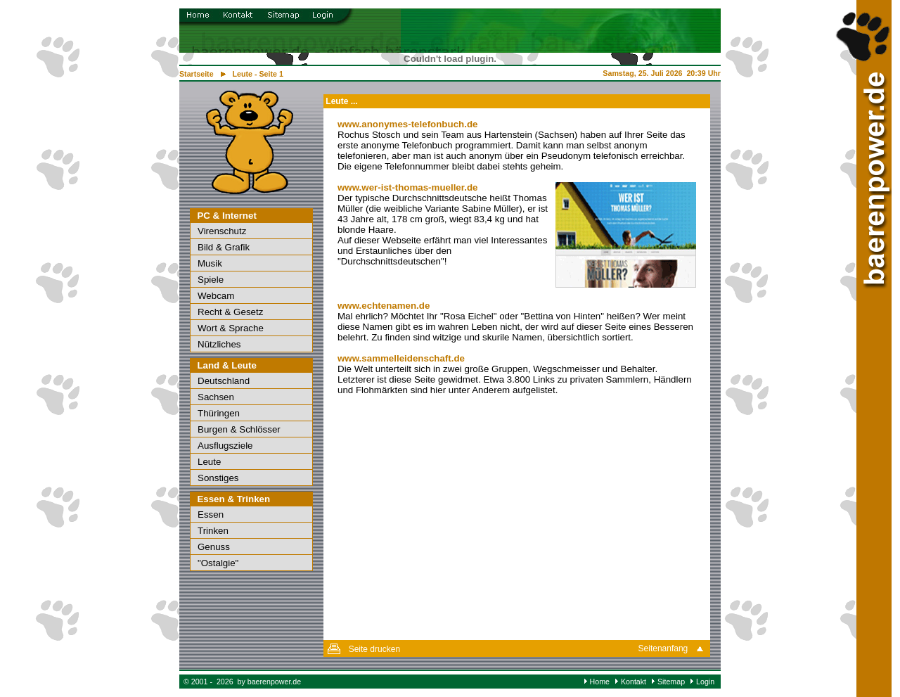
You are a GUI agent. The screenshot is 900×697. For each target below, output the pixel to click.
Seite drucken (374, 649)
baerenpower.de (274, 681)
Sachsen (216, 397)
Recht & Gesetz (230, 312)
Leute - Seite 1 (258, 74)
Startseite (196, 74)
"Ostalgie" (218, 563)
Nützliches (219, 344)
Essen (211, 514)
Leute (209, 461)
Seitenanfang (663, 648)
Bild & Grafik (224, 247)
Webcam (216, 295)
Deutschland (224, 381)
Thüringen (219, 413)
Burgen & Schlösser (239, 429)
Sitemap (671, 681)
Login (705, 681)
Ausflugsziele (225, 445)
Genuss (214, 547)
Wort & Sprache (231, 328)
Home (600, 681)
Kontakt (633, 681)
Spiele (211, 279)
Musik (210, 263)
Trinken (213, 530)
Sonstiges (218, 478)
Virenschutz (222, 231)
